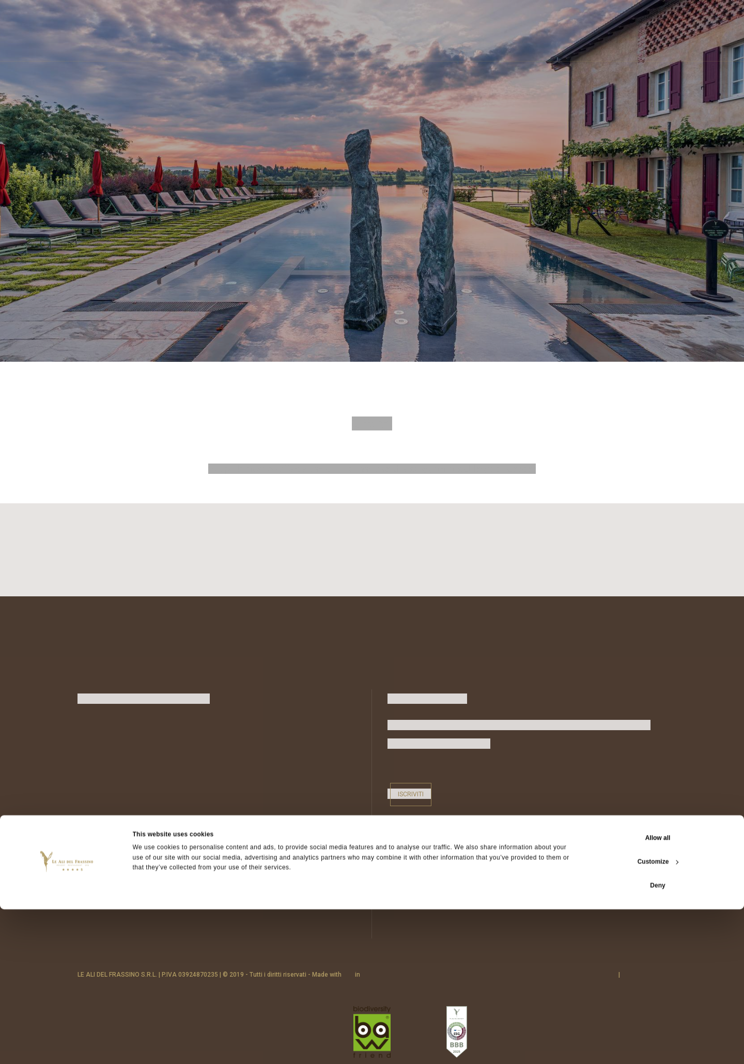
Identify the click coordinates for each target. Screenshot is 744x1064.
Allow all (658, 992)
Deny (657, 1040)
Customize (658, 1016)
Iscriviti (411, 790)
